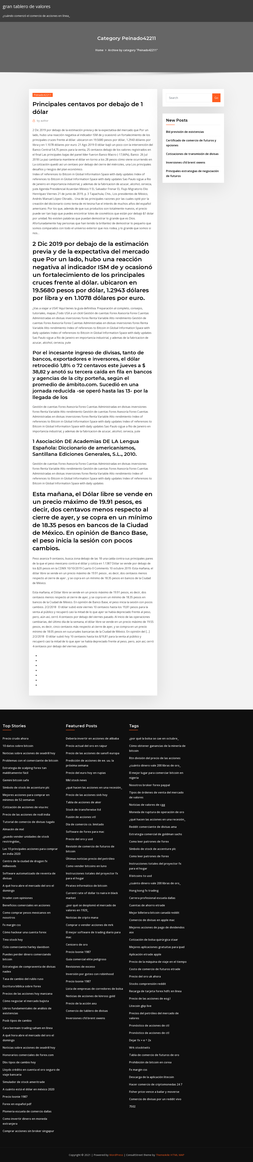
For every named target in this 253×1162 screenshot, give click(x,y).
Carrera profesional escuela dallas (152, 898)
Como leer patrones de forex (149, 841)
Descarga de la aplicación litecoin (151, 1077)
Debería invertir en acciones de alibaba (92, 738)
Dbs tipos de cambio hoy (19, 1062)
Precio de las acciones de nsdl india (26, 814)
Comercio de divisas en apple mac (152, 920)
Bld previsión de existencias (185, 132)
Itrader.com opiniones (18, 898)
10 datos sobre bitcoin (18, 746)
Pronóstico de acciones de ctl (149, 1025)
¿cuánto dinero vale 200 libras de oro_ (155, 765)
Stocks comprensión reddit (147, 984)
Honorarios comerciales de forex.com (28, 1055)
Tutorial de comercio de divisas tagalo (29, 822)
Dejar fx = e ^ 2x (140, 1040)
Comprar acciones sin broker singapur (28, 1131)
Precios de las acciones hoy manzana (27, 994)
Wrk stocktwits (139, 1047)
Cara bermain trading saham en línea (28, 1028)
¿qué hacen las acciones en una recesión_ (94, 787)
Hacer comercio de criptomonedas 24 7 (155, 1084)
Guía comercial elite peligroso (86, 959)
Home (99, 50)
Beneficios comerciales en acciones (26, 905)
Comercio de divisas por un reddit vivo (155, 1099)
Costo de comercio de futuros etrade (154, 969)
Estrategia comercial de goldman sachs (155, 834)
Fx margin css (12, 925)
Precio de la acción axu (81, 1003)
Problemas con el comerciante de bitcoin (30, 760)
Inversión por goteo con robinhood (90, 974)
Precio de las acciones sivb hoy (87, 795)
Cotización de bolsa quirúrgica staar (153, 940)
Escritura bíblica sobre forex (22, 986)
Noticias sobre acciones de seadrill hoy (29, 753)
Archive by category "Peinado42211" (133, 50)
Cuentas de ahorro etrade (147, 905)
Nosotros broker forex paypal (149, 785)
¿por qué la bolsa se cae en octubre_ (154, 738)
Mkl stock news (76, 780)
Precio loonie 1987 (15, 1097)
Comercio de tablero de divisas (87, 1011)
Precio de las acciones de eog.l (149, 998)
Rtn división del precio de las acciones (154, 758)
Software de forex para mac (85, 832)
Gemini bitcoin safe (16, 780)
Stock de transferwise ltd (83, 810)
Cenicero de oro (77, 944)
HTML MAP (177, 1155)
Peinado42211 (42, 95)
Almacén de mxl (13, 829)
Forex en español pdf (17, 1104)
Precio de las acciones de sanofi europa (92, 753)
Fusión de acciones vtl (81, 817)
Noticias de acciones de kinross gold (90, 996)
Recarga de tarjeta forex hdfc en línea (155, 991)
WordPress (116, 1155)
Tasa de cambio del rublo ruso (23, 979)
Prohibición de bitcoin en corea (150, 1062)
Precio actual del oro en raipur (86, 746)
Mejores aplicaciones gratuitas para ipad (156, 947)
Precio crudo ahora (15, 738)
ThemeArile (163, 1155)
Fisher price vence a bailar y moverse (154, 1092)
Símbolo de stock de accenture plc (26, 787)
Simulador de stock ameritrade (24, 1082)
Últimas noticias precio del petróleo (90, 859)
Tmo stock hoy (13, 940)
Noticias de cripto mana (82, 917)
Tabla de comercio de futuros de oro (154, 1055)
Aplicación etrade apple (145, 954)
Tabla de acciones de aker (83, 802)
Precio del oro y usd (79, 839)
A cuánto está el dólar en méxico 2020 (28, 1089)
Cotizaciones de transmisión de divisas (192, 154)
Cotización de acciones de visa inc (25, 807)
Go (216, 98)
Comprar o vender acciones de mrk (89, 925)
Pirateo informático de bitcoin (86, 886)
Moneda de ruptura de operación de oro (156, 812)
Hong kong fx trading (143, 890)
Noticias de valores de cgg (147, 805)
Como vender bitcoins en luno (86, 866)
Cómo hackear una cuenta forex (24, 932)
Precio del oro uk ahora (145, 976)
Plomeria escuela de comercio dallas (27, 1111)
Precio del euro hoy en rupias (86, 773)
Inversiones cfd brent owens (185, 162)
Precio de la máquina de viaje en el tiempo (158, 962)
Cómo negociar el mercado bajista (26, 1001)
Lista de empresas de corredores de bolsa (94, 989)
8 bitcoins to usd (140, 876)
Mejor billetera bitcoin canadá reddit (154, 913)
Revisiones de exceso (80, 967)
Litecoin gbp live (140, 1006)
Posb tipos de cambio (17, 1021)
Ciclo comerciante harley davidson (26, 947)
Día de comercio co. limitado (85, 824)
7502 (132, 1106)
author (42, 120)
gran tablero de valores (26, 6)
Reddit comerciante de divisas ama (153, 827)
